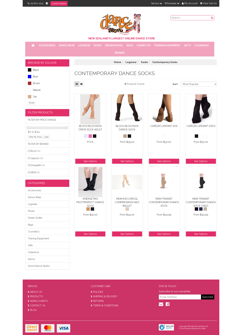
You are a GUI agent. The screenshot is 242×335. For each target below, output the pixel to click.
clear (46, 137)
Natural (34, 90)
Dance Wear (67, 45)
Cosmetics (143, 45)
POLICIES (97, 292)
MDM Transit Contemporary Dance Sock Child (201, 202)
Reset (31, 103)
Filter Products (40, 112)
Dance (31, 259)
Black (33, 70)
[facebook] (167, 304)
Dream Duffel (114, 45)
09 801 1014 (35, 3)
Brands (120, 52)
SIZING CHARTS (38, 301)
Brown (34, 83)
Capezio (36, 158)
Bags (130, 45)
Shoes (98, 45)
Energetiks (37, 165)
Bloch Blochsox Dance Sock (127, 128)
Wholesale (172, 3)
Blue (33, 76)
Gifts (187, 45)
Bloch (35, 151)
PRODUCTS (35, 296)
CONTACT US (36, 305)
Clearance (201, 45)
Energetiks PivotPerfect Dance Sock (90, 202)
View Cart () (208, 3)
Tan (32, 96)
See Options (90, 161)
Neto (203, 328)
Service (156, 3)
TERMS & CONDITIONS (104, 305)
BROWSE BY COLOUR (42, 62)
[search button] (212, 17)
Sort (175, 84)
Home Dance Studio (39, 266)
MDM (35, 172)
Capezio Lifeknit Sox (163, 126)
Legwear (84, 45)
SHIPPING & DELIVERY (104, 296)
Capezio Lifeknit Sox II (201, 126)
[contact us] (161, 304)
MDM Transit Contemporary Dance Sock (164, 202)
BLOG (32, 310)
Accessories (47, 45)
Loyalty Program (59, 3)
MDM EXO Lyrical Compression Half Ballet (127, 202)
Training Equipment (167, 45)
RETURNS (97, 301)
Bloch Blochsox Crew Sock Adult (90, 128)
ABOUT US (35, 292)
